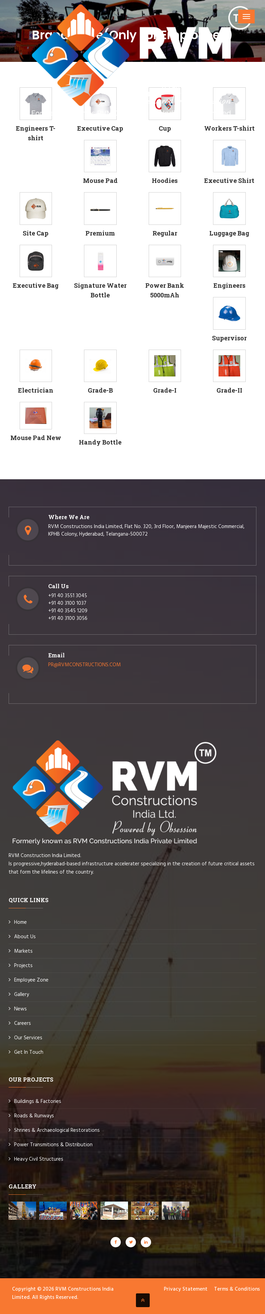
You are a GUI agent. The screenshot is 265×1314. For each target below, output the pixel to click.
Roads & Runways (34, 1116)
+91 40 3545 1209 (67, 611)
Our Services (28, 1038)
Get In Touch (28, 1052)
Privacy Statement (186, 1289)
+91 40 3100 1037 (67, 603)
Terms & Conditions (237, 1289)
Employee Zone (31, 980)
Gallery (21, 994)
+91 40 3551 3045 (67, 596)
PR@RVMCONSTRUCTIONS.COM (84, 665)
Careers (22, 1023)
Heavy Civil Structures (38, 1159)
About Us (25, 937)
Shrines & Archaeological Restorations (57, 1130)
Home (20, 922)
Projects (23, 966)
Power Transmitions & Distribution (53, 1145)
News (20, 1009)
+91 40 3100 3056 (67, 618)
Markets (23, 951)
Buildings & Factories (37, 1101)
